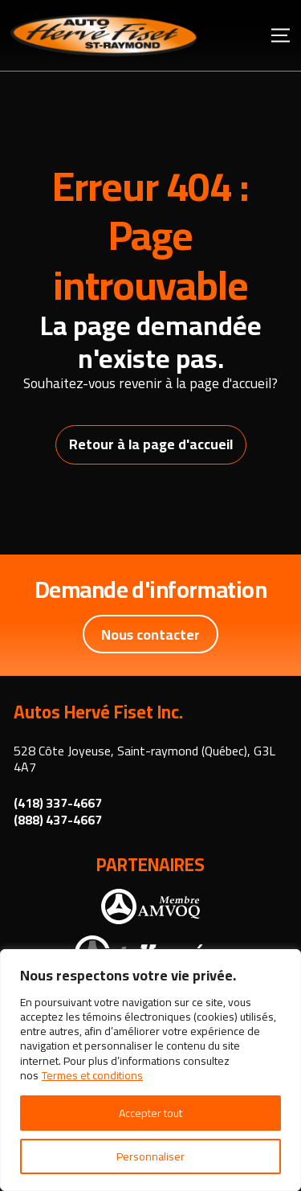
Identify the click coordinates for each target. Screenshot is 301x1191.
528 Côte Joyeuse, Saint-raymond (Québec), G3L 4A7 (144, 759)
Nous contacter (150, 634)
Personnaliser (150, 1156)
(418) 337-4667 (58, 803)
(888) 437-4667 (58, 820)
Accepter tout (150, 1113)
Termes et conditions (92, 1075)
